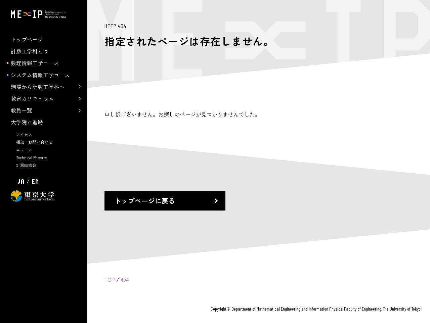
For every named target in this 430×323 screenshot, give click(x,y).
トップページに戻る (145, 200)
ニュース (24, 149)
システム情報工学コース (40, 75)
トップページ (27, 39)
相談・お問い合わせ (34, 142)
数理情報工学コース (35, 63)
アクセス (24, 134)
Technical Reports (31, 157)
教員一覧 (21, 110)
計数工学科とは (29, 51)
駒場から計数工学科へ (37, 87)
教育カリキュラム (32, 98)
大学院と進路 (27, 122)
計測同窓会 (26, 165)
